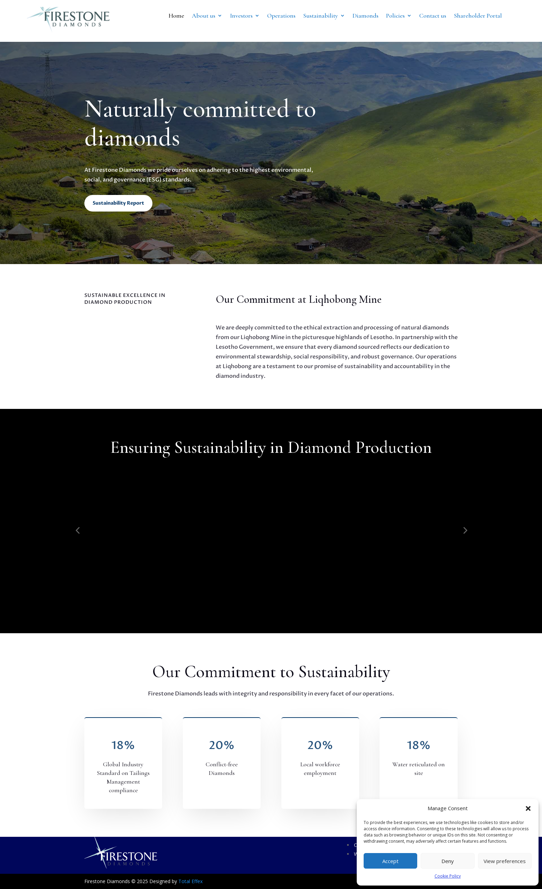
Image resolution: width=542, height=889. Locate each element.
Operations (281, 16)
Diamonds (366, 16)
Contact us (432, 16)
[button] (528, 808)
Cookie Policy (447, 876)
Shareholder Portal (478, 16)
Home (176, 16)
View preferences (505, 861)
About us (203, 16)
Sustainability (320, 16)
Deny (447, 861)
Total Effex (190, 881)
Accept (390, 861)
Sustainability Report (118, 203)
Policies (395, 16)
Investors (241, 16)
